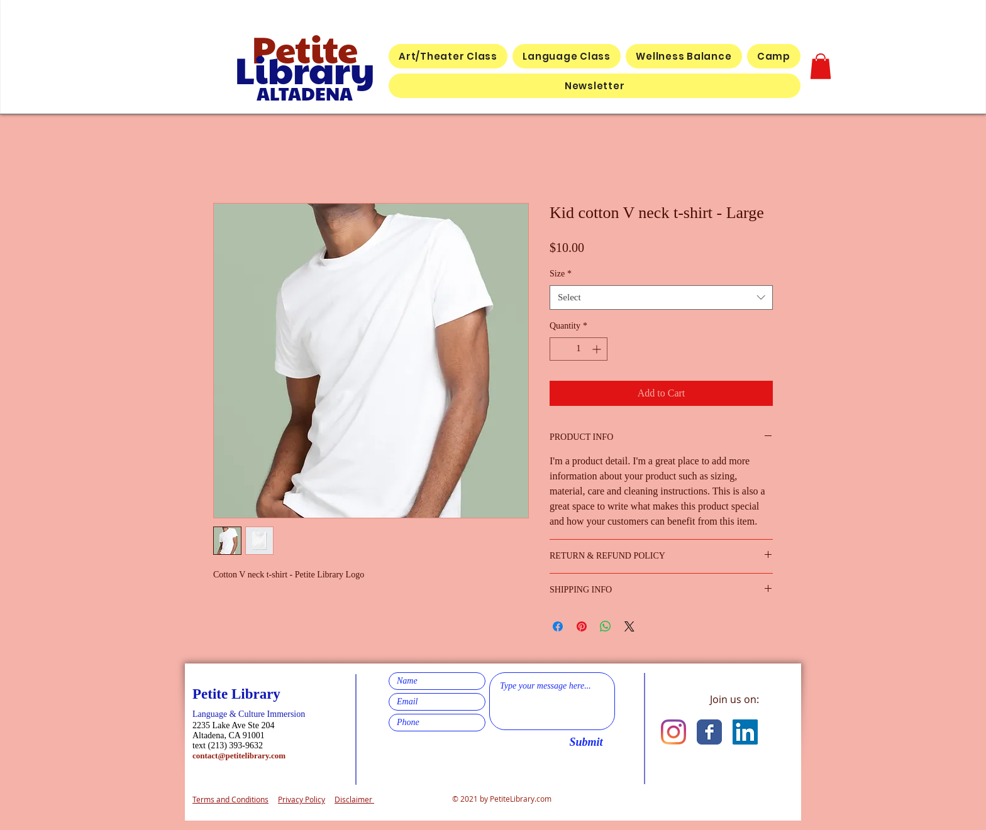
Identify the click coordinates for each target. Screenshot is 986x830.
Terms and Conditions (230, 799)
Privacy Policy (301, 799)
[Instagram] (673, 732)
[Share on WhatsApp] (605, 626)
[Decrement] (559, 349)
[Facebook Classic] (709, 732)
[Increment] (598, 349)
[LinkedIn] (745, 732)
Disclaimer (354, 799)
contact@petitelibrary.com (238, 755)
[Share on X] (629, 626)
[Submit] (586, 742)
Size (561, 273)
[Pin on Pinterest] (581, 626)
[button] (820, 66)
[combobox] (661, 297)
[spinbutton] (578, 349)
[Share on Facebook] (557, 626)
